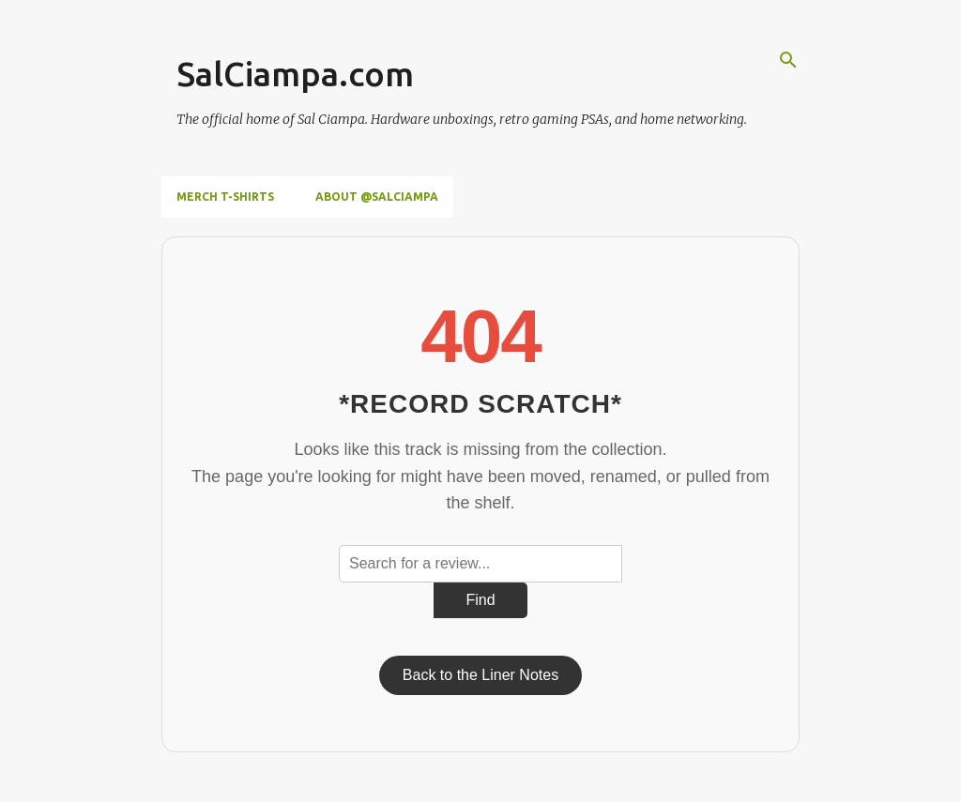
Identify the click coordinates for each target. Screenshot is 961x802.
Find (480, 600)
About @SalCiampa (376, 196)
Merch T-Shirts (225, 196)
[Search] (788, 60)
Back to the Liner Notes (480, 675)
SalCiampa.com (295, 73)
